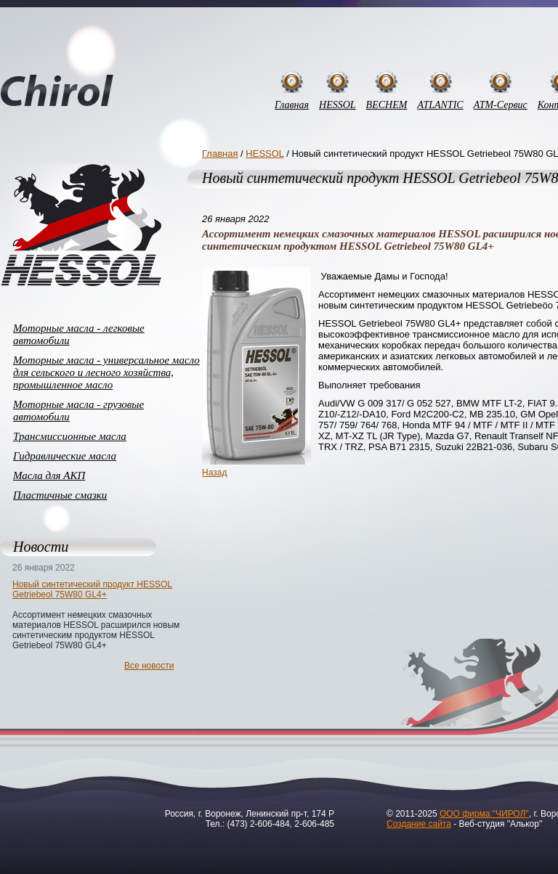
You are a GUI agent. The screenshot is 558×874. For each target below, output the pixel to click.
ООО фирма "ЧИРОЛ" (484, 814)
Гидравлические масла (64, 456)
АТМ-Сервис (500, 104)
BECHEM (387, 104)
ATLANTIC (440, 104)
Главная (292, 104)
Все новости (149, 666)
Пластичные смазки (60, 495)
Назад (214, 472)
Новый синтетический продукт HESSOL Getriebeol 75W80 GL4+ (92, 589)
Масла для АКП (49, 475)
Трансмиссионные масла (69, 436)
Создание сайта (419, 824)
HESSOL (337, 104)
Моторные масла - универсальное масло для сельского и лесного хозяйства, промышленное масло (106, 372)
